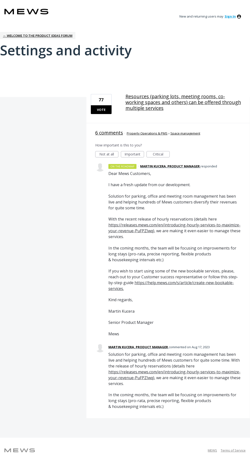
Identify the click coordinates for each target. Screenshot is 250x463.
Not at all (108, 154)
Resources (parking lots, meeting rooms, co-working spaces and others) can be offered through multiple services (183, 102)
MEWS (212, 450)
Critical (161, 154)
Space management (185, 133)
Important (134, 154)
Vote (101, 109)
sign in (230, 16)
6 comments (109, 132)
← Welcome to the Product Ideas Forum (38, 35)
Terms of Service (233, 450)
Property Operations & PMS (147, 133)
